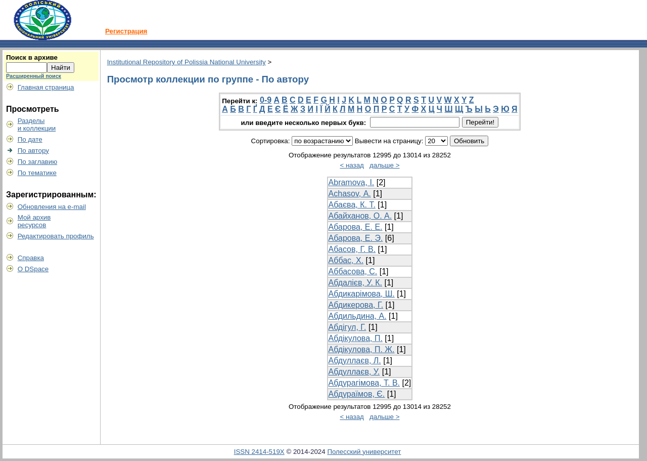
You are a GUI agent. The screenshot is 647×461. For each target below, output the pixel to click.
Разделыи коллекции (37, 124)
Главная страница (46, 87)
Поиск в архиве (32, 57)
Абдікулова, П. (356, 338)
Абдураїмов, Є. (357, 394)
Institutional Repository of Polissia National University (186, 62)
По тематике (37, 173)
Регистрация (126, 31)
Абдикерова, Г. (356, 305)
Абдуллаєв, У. (354, 371)
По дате (30, 139)
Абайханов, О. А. (360, 216)
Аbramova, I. (352, 182)
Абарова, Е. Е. (356, 227)
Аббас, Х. (346, 260)
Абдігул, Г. (347, 327)
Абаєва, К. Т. (352, 204)
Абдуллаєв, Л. (355, 360)
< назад (351, 165)
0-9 (265, 100)
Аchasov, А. (350, 193)
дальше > (384, 165)
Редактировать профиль (56, 236)
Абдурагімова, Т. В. (364, 383)
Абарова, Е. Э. (356, 238)
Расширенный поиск (33, 76)
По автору (33, 150)
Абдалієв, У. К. (356, 282)
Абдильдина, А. (358, 316)
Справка (31, 258)
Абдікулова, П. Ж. (362, 349)
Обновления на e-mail (52, 207)
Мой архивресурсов (34, 221)
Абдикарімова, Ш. (362, 293)
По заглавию (38, 161)
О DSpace (33, 269)
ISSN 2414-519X (259, 451)
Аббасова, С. (353, 271)
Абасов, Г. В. (352, 249)
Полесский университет (364, 451)
